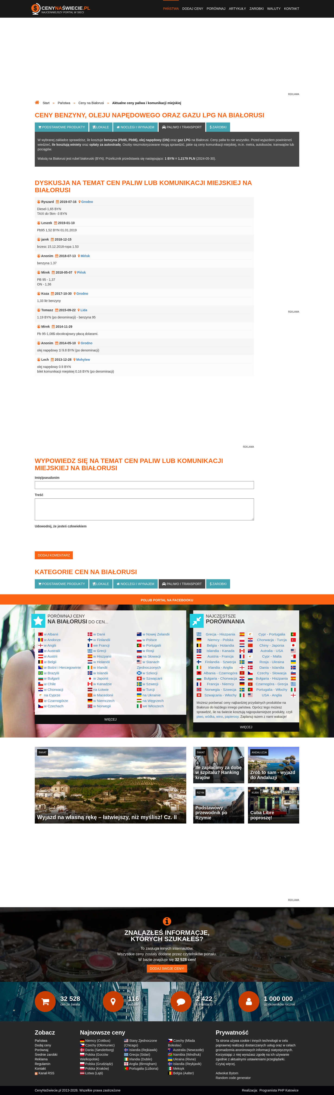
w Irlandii (100, 667)
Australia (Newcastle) (188, 1050)
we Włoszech (153, 706)
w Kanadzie (102, 684)
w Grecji (99, 651)
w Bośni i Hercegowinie (62, 667)
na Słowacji (152, 656)
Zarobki (257, 8)
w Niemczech (104, 701)
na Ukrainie (152, 695)
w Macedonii (103, 695)
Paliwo (182, 127)
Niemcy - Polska (220, 640)
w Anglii (50, 645)
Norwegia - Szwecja (220, 689)
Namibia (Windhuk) (187, 1054)
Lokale (101, 127)
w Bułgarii (52, 678)
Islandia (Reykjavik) (187, 1064)
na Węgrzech (153, 701)
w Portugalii (152, 645)
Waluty (274, 8)
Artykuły (237, 8)
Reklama (41, 1059)
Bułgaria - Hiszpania (272, 678)
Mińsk (85, 256)
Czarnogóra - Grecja (272, 684)
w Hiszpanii (102, 656)
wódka (209, 716)
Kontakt (291, 8)
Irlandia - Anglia (220, 667)
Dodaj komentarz (54, 555)
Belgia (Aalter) (183, 1073)
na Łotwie (101, 689)
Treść (39, 495)
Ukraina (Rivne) (184, 1059)
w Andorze (52, 640)
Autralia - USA (271, 651)
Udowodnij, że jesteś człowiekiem (61, 526)
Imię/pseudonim (47, 478)
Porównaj (216, 8)
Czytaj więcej (225, 1064)
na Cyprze (52, 695)
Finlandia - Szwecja (220, 662)
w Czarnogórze (56, 701)
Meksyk (178, 1068)
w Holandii (101, 662)
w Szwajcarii (152, 678)
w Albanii (51, 634)
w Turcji (149, 689)
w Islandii (100, 673)
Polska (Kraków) (97, 1068)
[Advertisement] (167, 59)
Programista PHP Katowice (279, 1090)
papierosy (232, 716)
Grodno (87, 202)
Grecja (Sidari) (139, 1054)
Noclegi (135, 127)
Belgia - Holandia (220, 645)
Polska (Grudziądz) (99, 1064)
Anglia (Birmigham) (143, 1064)
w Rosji (148, 651)
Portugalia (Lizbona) (143, 1068)
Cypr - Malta (272, 656)
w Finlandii (101, 640)
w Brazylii (51, 673)
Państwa (171, 8)
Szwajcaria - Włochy (220, 695)
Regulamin (42, 1064)
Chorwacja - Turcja (272, 640)
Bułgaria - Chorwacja (220, 678)
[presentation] (70, 539)
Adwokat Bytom (227, 1073)
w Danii (99, 634)
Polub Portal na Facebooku (167, 600)
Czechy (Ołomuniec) (100, 1045)
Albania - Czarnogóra (220, 673)
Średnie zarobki (46, 1054)
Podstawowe (61, 127)
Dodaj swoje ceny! (167, 968)
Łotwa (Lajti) (94, 1073)
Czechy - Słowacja (272, 673)
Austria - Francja (220, 656)
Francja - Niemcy (220, 684)
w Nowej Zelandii (156, 634)
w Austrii (50, 656)
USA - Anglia (272, 695)
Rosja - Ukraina (272, 662)
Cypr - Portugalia (271, 634)
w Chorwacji (53, 689)
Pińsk (81, 272)
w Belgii (50, 662)
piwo (200, 716)
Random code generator (233, 1078)
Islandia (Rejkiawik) (143, 1050)
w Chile (50, 684)
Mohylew (83, 359)
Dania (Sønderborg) (99, 1050)
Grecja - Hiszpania (220, 634)
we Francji (101, 645)
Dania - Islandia (271, 667)
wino (219, 716)
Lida (83, 310)
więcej (110, 719)
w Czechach (54, 706)
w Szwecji (150, 684)
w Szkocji (150, 673)
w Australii (52, 651)
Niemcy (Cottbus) (97, 1040)
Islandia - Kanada (220, 651)
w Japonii (100, 678)
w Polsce (150, 640)
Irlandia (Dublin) (140, 1059)
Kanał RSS (46, 1073)
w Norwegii (102, 706)
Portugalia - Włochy (271, 689)
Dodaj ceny (192, 8)
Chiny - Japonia (271, 645)
